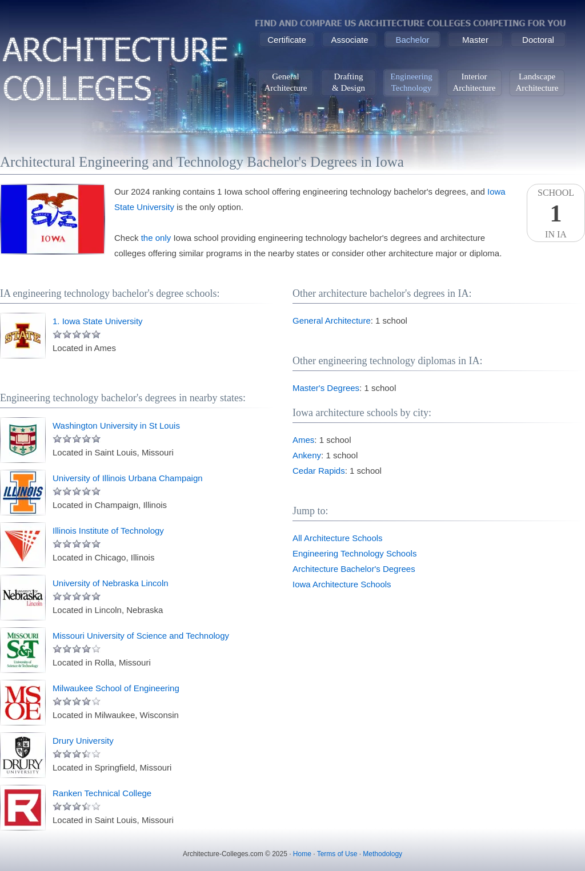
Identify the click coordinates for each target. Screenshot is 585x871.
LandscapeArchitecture (537, 82)
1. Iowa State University (98, 321)
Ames (303, 440)
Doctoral (538, 40)
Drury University (83, 740)
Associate (349, 40)
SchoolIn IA (555, 213)
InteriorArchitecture (474, 82)
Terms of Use (337, 854)
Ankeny (306, 455)
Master (475, 40)
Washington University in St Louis (116, 425)
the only (156, 238)
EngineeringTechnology (411, 82)
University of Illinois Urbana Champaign (128, 478)
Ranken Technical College (102, 793)
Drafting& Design (348, 82)
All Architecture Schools (337, 538)
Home (302, 854)
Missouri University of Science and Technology (141, 635)
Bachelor (412, 40)
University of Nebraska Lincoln (111, 583)
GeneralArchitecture (286, 82)
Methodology (382, 854)
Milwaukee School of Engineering (116, 688)
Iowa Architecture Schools (341, 584)
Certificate (286, 40)
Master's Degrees (325, 388)
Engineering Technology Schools (354, 553)
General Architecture (331, 320)
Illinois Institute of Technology (108, 530)
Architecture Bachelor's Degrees (353, 569)
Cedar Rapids (318, 470)
